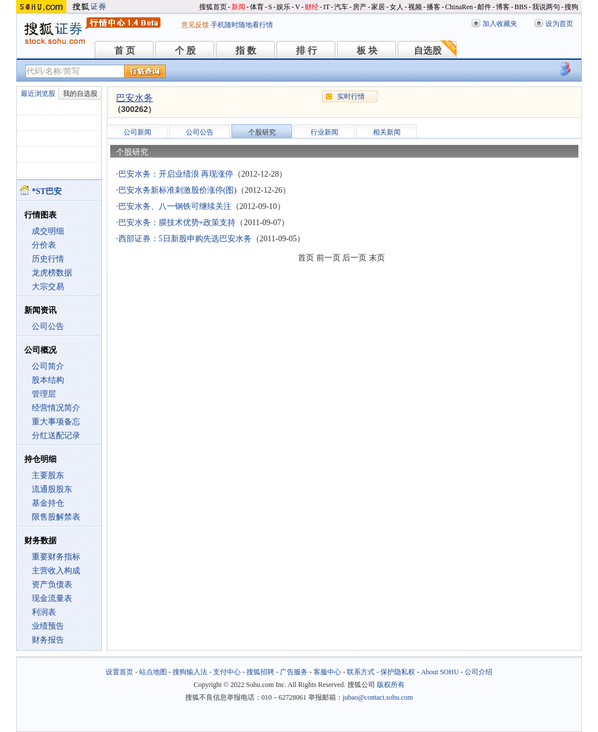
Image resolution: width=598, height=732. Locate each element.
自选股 (428, 50)
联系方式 (361, 672)
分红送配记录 (56, 435)
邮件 (484, 7)
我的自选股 (80, 93)
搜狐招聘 (260, 672)
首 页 (124, 50)
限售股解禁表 (56, 517)
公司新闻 (137, 132)
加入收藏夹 (500, 24)
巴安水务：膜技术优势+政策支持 (177, 222)
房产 (360, 7)
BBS (521, 7)
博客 (503, 7)
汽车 (341, 7)
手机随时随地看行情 (242, 25)
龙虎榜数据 (52, 272)
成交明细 (48, 231)
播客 (433, 7)
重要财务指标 (56, 556)
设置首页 (119, 672)
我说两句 (546, 7)
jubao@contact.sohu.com (378, 697)
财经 (312, 7)
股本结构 (48, 380)
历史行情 (48, 259)
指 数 (246, 50)
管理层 (44, 394)
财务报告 (48, 640)
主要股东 (48, 475)
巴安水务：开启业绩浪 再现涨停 (176, 174)
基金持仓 (48, 503)
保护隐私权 (397, 672)
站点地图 (153, 672)
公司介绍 (478, 672)
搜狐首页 (213, 7)
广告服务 (294, 672)
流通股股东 (52, 489)
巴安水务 (134, 98)
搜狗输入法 (190, 672)
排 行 (306, 50)
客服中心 (327, 672)
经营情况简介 (56, 408)
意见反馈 (195, 25)
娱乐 (283, 7)
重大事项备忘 (56, 421)
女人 (396, 7)
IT (326, 7)
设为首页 (559, 24)
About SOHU (440, 672)
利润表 (44, 612)
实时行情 (351, 96)
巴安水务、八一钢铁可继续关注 (174, 206)
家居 (378, 7)
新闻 (238, 7)
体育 (257, 7)
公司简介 (48, 366)
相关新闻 (387, 132)
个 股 (185, 50)
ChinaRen (459, 7)
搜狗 (571, 7)
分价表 (44, 245)
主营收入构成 (56, 570)
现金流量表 (52, 598)
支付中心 (227, 672)
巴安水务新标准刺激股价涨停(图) (177, 190)
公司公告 (48, 326)
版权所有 (391, 685)
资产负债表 (52, 584)
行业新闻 (324, 132)
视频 (415, 7)
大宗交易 (48, 286)
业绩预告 (48, 626)
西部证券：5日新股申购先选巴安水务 (185, 238)
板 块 (367, 50)
